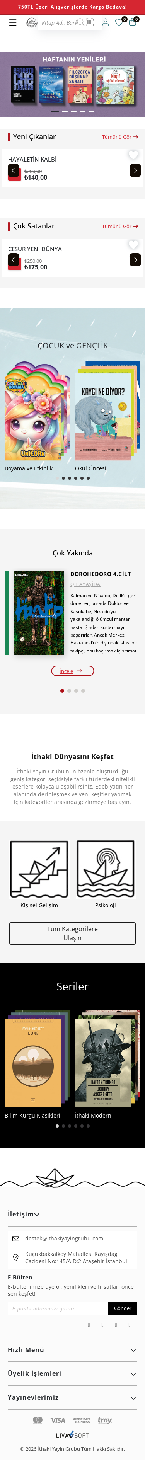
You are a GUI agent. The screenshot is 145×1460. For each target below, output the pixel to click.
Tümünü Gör (120, 136)
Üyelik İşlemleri (72, 1373)
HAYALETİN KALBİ (32, 159)
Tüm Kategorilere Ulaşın (72, 933)
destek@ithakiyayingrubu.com (64, 1238)
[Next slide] (135, 170)
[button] (55, 111)
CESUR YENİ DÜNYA (35, 249)
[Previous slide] (13, 170)
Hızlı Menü (72, 1350)
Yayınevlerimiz (72, 1397)
